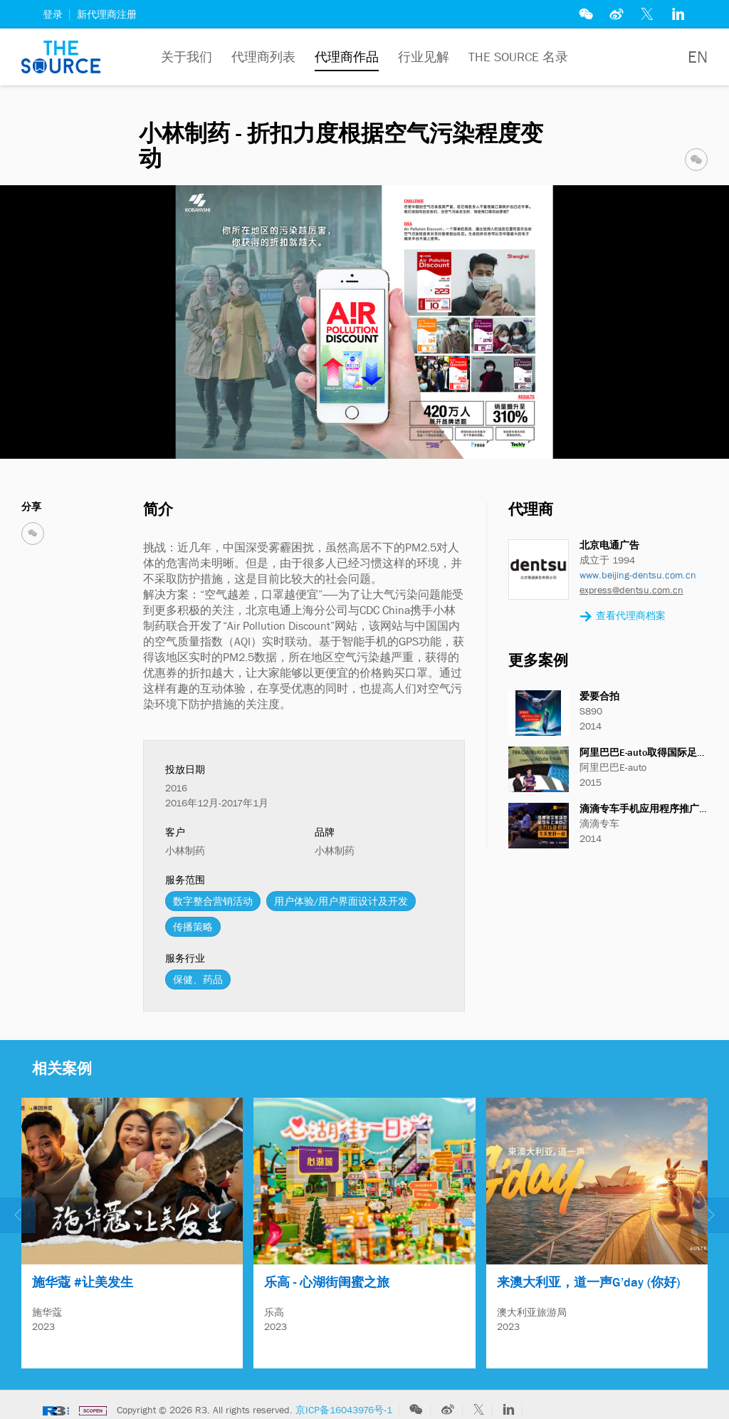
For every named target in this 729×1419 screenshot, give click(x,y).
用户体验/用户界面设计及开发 (341, 901)
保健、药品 (198, 979)
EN (698, 57)
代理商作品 (347, 57)
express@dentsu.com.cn (631, 590)
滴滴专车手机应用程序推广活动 (649, 808)
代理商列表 (263, 57)
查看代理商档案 (622, 616)
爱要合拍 (599, 696)
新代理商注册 (107, 14)
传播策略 (193, 926)
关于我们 (186, 57)
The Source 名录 (518, 57)
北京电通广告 (609, 545)
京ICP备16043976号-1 (343, 1403)
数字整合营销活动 (213, 901)
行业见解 (423, 57)
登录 (53, 14)
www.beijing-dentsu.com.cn (637, 575)
